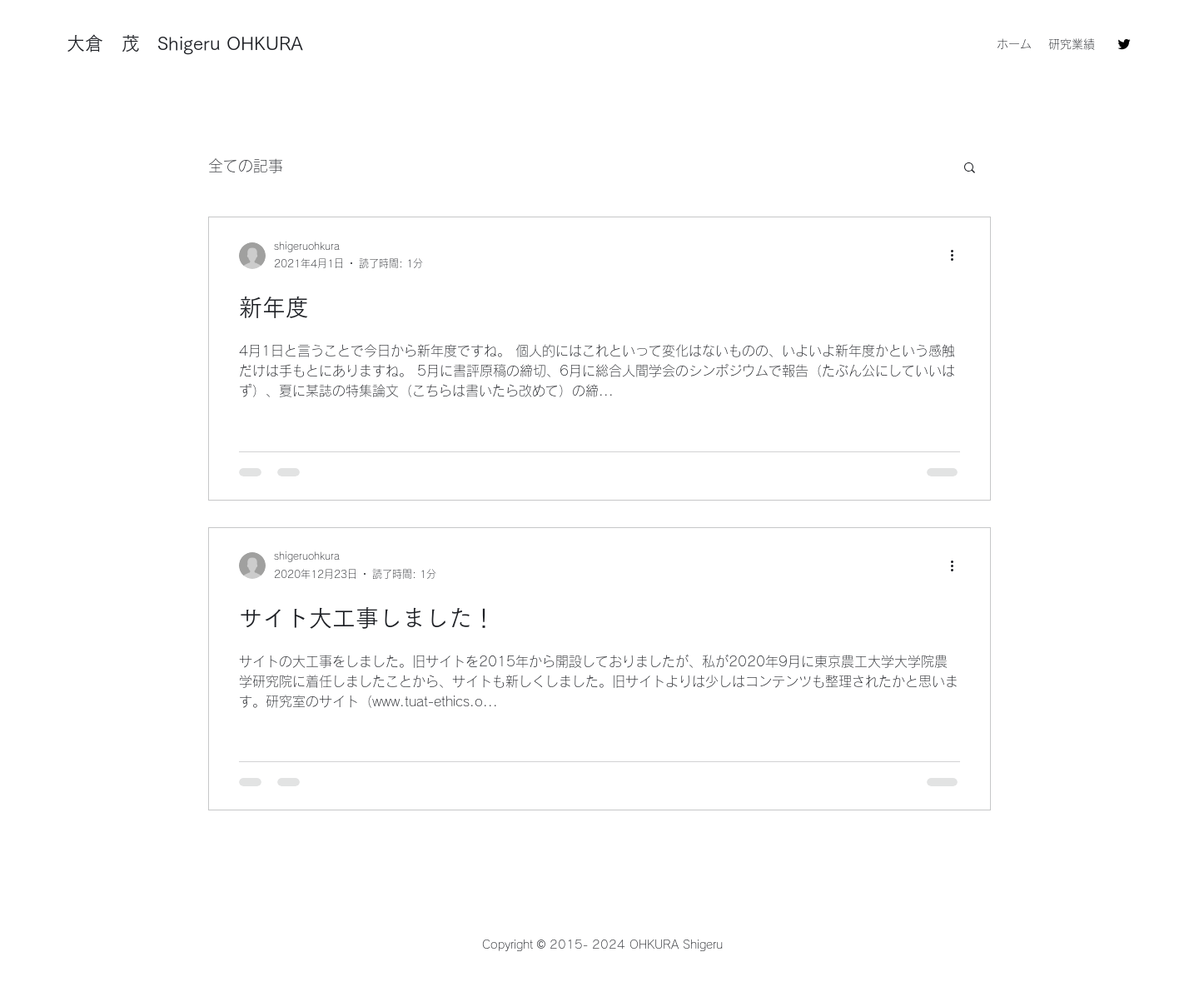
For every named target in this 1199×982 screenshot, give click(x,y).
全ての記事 (245, 165)
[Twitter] (1124, 44)
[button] (970, 168)
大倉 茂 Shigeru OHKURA (185, 43)
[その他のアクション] (958, 256)
